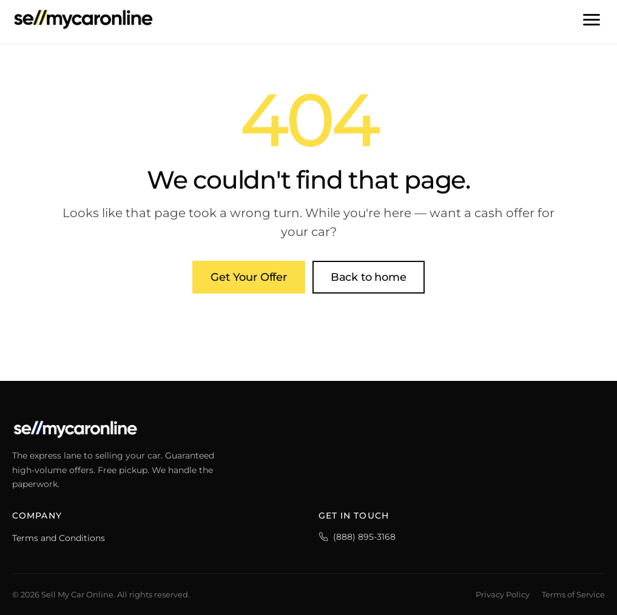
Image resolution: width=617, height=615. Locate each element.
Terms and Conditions (58, 538)
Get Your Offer (248, 277)
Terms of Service (573, 594)
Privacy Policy (503, 594)
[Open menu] (591, 19)
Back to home (368, 277)
